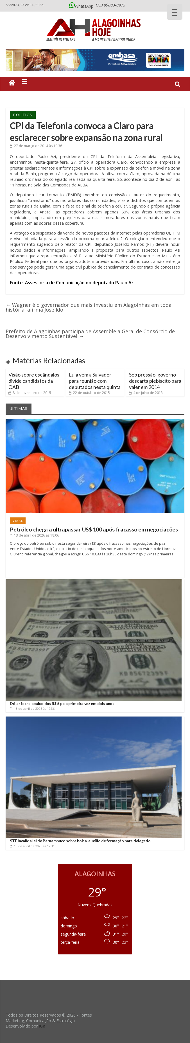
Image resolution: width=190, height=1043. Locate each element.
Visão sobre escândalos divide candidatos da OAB (33, 380)
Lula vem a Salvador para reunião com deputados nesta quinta (95, 380)
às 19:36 (36, 145)
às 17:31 (32, 846)
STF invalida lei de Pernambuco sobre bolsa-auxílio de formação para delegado (80, 840)
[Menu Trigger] (174, 12)
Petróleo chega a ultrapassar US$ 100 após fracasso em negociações (94, 529)
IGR (42, 1026)
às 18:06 (34, 535)
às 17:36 (32, 708)
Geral (18, 520)
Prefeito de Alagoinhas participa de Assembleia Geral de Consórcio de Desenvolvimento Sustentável (90, 333)
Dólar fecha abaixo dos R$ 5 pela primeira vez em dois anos (62, 703)
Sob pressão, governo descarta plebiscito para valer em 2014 (155, 380)
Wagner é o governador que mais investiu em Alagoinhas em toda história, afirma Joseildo (88, 307)
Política (22, 114)
